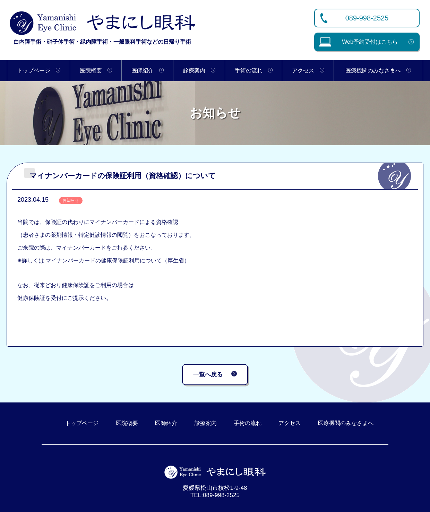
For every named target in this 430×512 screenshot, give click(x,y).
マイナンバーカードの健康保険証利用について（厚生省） (117, 260)
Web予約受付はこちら (358, 42)
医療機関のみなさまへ (378, 70)
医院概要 (96, 70)
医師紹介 (147, 70)
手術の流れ (254, 70)
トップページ (38, 70)
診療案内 (199, 70)
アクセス (308, 70)
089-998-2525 (367, 18)
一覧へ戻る (215, 373)
